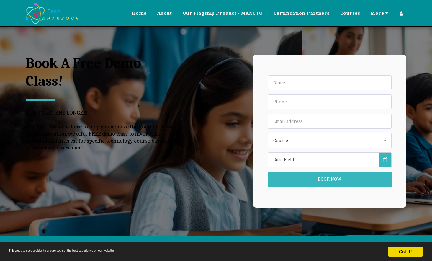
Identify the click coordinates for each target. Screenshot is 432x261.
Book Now (329, 179)
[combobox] (330, 140)
